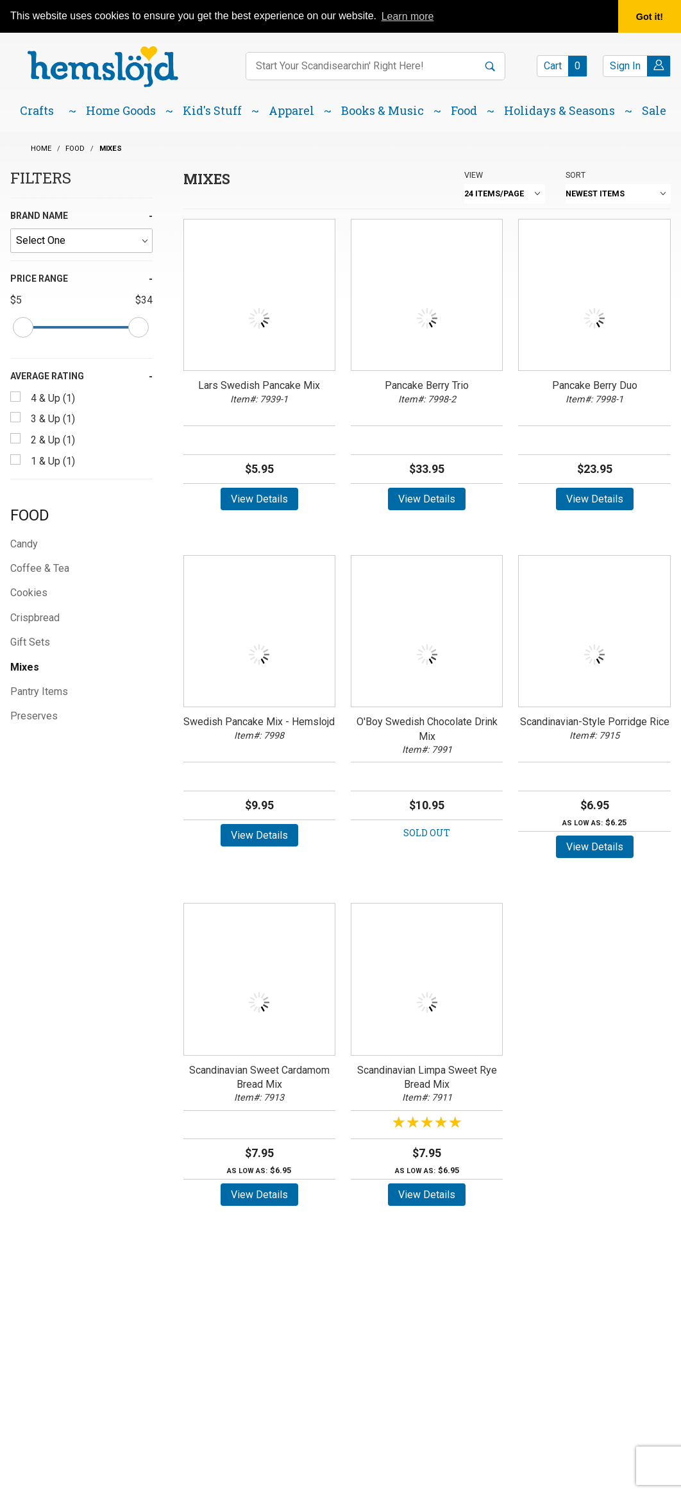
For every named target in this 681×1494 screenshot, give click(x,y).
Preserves (34, 716)
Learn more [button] (408, 16)
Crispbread (35, 618)
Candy (24, 544)
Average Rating (47, 376)
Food (29, 515)
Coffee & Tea (39, 568)
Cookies (28, 593)
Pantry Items (39, 691)
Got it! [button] (649, 17)
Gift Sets (30, 642)
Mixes (24, 667)
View (473, 175)
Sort (575, 175)
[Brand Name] (81, 240)
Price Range (39, 278)
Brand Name (39, 215)
